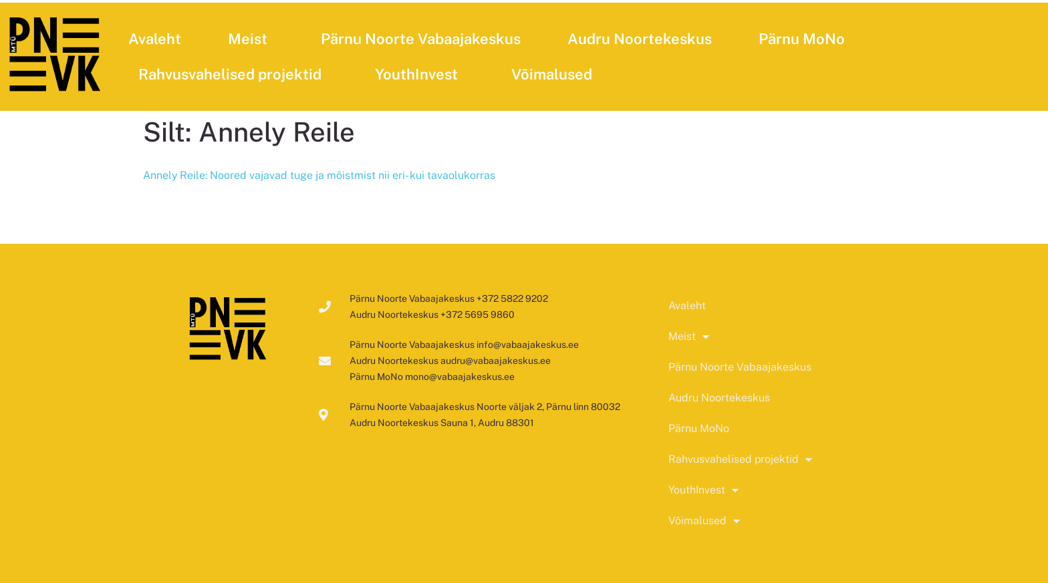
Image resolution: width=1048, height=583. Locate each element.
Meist (251, 38)
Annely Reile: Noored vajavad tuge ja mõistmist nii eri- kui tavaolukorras (319, 175)
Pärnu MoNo (802, 38)
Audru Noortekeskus (639, 38)
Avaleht (154, 38)
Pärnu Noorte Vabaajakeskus (421, 38)
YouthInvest (420, 74)
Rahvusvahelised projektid (233, 74)
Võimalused (555, 74)
